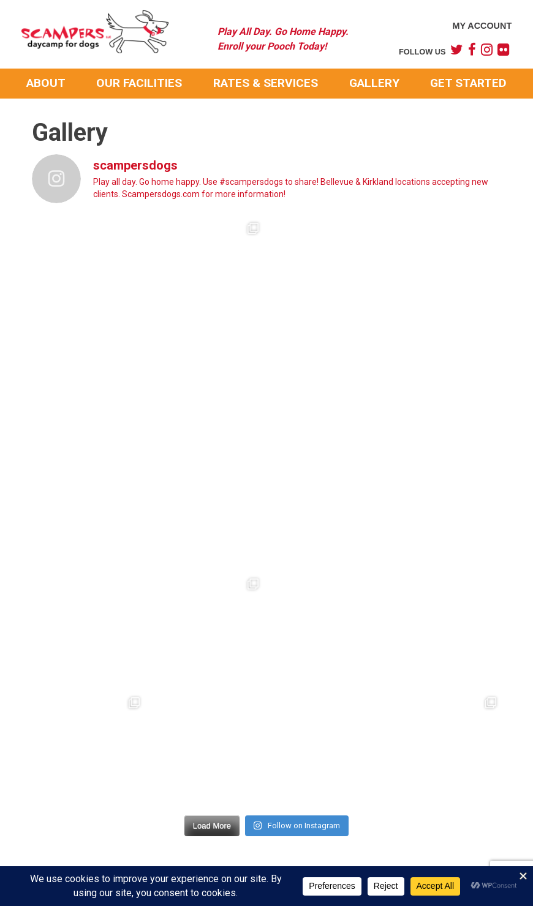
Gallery (374, 83)
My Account (482, 26)
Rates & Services (265, 83)
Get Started (468, 83)
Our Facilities (139, 83)
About (46, 83)
